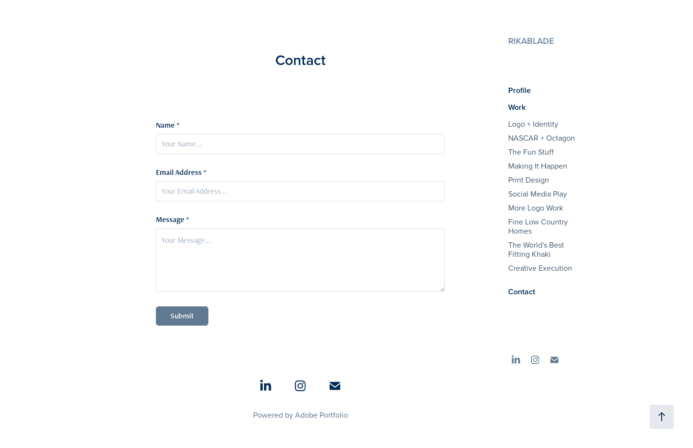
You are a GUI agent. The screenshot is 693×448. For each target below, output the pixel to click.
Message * (172, 220)
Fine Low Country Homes (538, 226)
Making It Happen (537, 165)
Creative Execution (540, 268)
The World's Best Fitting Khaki (536, 249)
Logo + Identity (533, 124)
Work (517, 107)
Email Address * (181, 172)
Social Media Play (537, 193)
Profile (519, 90)
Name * (168, 125)
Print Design (528, 179)
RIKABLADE (531, 41)
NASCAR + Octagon (541, 137)
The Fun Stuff (531, 151)
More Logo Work (535, 207)
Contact (521, 291)
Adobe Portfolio (321, 414)
